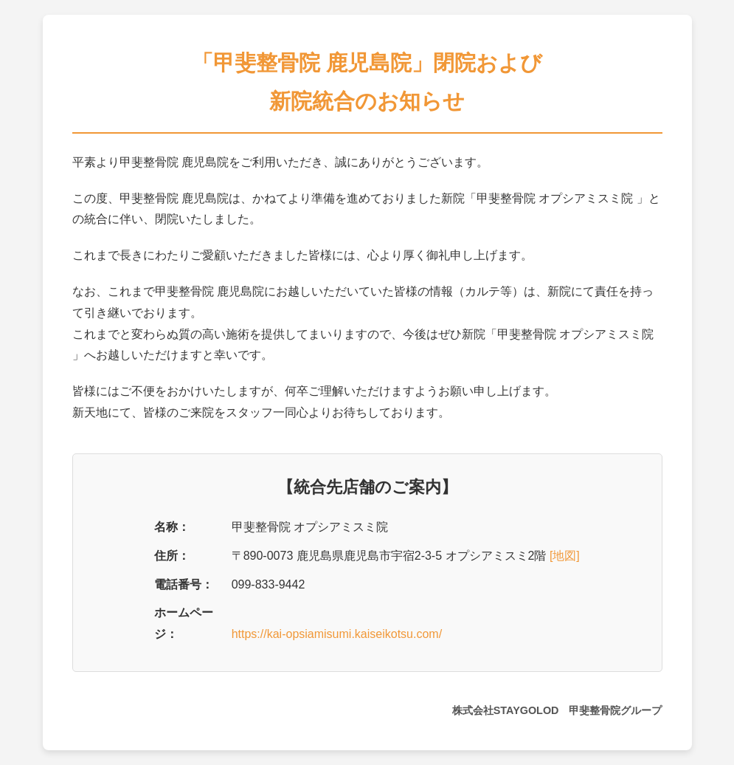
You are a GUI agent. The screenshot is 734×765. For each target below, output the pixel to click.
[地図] (565, 555)
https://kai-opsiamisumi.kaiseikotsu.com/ (337, 634)
